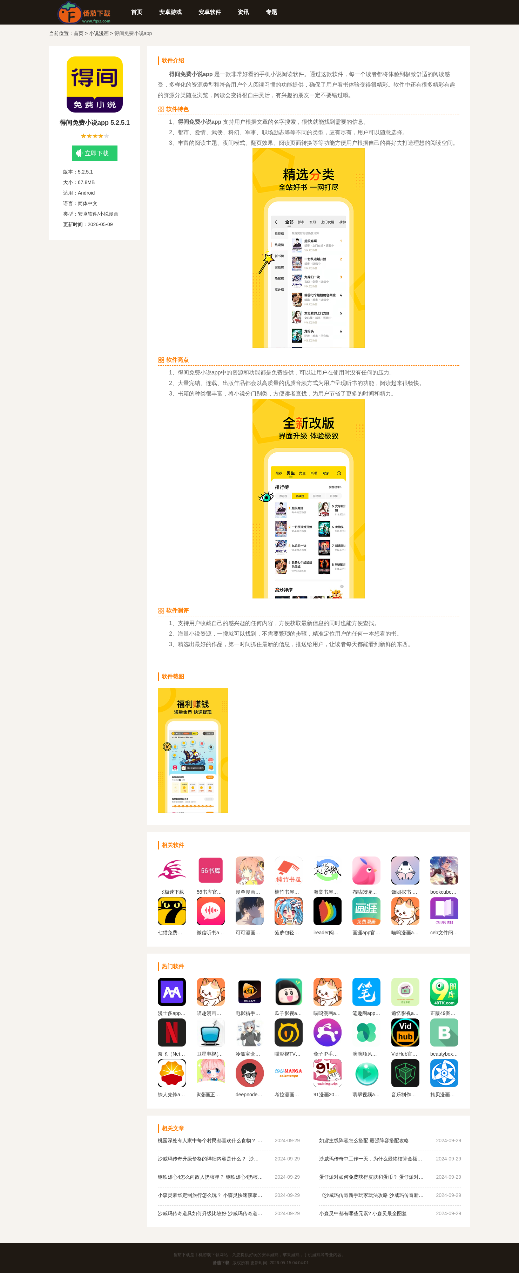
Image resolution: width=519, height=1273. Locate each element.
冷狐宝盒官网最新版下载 (250, 1054)
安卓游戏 (170, 12)
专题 (271, 12)
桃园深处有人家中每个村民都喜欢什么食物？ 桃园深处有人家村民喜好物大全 (210, 1140)
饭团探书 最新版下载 (405, 892)
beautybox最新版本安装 (444, 1054)
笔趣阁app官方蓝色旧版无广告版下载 (366, 1013)
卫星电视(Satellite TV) (211, 1054)
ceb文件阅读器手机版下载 (444, 932)
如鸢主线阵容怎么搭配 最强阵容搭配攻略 (364, 1140)
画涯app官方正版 (366, 932)
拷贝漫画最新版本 (444, 1094)
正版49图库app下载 (444, 1013)
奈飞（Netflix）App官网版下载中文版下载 (172, 1054)
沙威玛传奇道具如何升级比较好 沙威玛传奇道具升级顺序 (210, 1213)
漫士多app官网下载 (172, 1013)
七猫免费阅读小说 (172, 932)
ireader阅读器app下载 (328, 932)
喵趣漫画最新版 (211, 1013)
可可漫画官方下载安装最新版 (250, 932)
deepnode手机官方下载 (250, 1094)
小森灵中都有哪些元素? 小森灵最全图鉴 (363, 1213)
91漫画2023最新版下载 (328, 1094)
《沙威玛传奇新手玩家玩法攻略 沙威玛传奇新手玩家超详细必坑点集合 (371, 1195)
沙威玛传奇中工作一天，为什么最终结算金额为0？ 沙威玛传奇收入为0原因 (371, 1159)
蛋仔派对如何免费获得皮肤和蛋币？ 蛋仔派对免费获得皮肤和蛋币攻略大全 (371, 1177)
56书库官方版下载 (211, 892)
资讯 (243, 12)
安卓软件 (209, 12)
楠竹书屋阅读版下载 (289, 892)
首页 (136, 12)
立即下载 (92, 153)
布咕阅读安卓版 (366, 892)
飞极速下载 (172, 892)
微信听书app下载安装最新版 (211, 932)
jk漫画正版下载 (211, 1094)
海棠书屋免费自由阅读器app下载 (328, 892)
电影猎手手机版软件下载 (250, 1013)
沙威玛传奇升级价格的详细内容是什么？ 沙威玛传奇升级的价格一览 (210, 1159)
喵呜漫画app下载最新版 (405, 932)
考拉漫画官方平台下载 (289, 1094)
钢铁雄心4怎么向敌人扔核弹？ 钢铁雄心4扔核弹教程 (210, 1177)
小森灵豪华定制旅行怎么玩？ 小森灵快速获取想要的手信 (210, 1195)
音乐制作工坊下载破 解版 (405, 1094)
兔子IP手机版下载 (328, 1054)
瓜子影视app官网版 (289, 1013)
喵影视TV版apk (289, 1054)
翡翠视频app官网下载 (366, 1094)
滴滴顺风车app (366, 1054)
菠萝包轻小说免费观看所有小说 (289, 932)
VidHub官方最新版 (405, 1054)
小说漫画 (99, 33)
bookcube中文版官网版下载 (444, 892)
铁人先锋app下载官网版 (172, 1094)
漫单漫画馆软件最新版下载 (250, 892)
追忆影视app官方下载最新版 (405, 1013)
